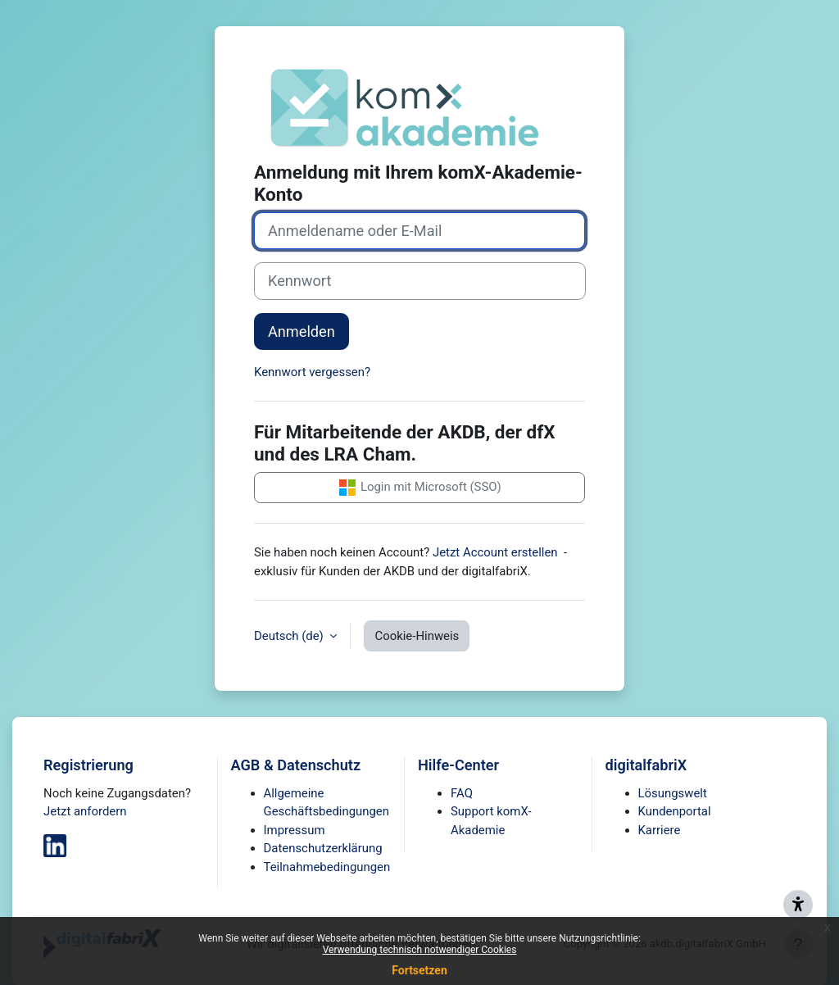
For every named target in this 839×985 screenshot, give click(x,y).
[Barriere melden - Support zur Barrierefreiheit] (798, 904)
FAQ (462, 793)
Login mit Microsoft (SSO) (419, 487)
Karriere (659, 830)
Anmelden (301, 331)
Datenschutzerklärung (323, 848)
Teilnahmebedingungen (327, 867)
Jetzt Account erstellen (495, 552)
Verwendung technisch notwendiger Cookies (420, 949)
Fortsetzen (419, 970)
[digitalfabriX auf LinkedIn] (54, 844)
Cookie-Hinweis (416, 636)
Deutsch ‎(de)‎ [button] (290, 636)
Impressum (294, 830)
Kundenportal (674, 811)
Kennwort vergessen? (312, 372)
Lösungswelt (672, 793)
